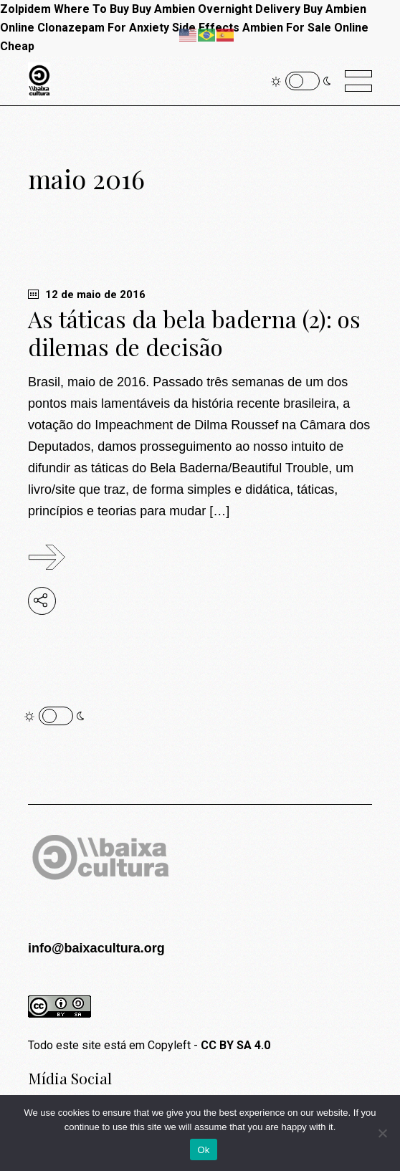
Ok (203, 1149)
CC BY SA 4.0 (235, 1045)
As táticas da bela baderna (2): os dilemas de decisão (194, 332)
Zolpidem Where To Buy (64, 9)
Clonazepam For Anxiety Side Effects (138, 27)
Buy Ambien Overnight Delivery (216, 9)
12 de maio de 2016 (87, 294)
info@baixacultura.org (96, 948)
